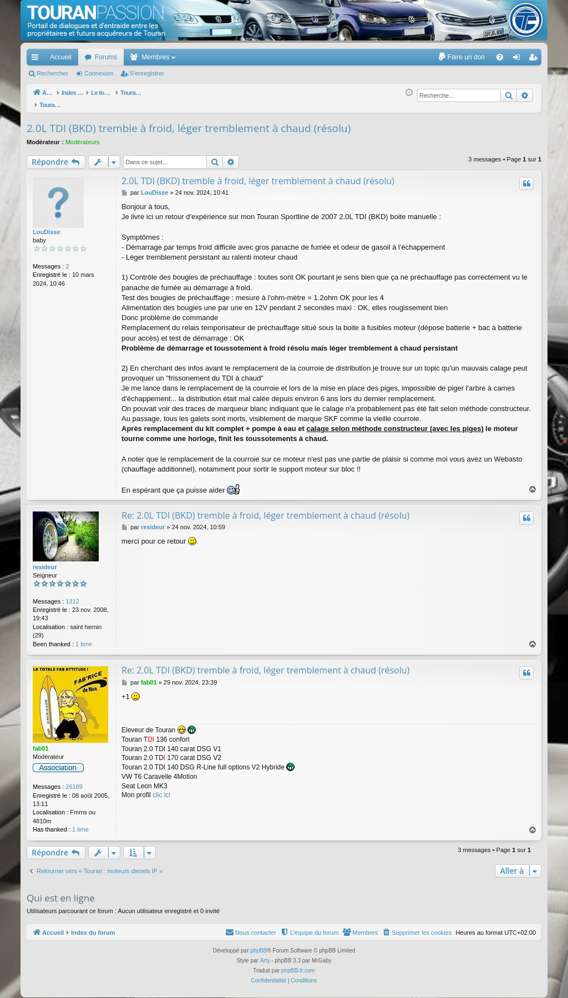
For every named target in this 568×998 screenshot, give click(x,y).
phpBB (258, 944)
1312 (72, 595)
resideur (45, 561)
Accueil (61, 57)
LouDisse (46, 225)
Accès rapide (37, 59)
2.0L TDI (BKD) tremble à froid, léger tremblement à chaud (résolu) (189, 122)
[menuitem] (461, 57)
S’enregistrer (147, 73)
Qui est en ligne (61, 891)
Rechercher (52, 73)
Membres (155, 57)
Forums (106, 57)
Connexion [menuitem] (519, 59)
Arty (265, 954)
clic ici (161, 789)
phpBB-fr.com (298, 964)
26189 (74, 780)
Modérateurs (82, 136)
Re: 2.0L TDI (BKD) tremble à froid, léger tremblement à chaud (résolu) (265, 509)
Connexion (99, 73)
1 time (83, 638)
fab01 (41, 742)
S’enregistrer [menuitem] (535, 59)
